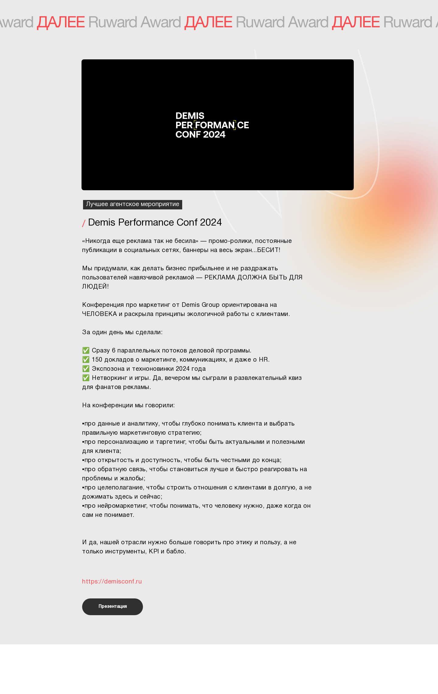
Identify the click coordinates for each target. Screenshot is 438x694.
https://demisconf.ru (112, 582)
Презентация (113, 607)
